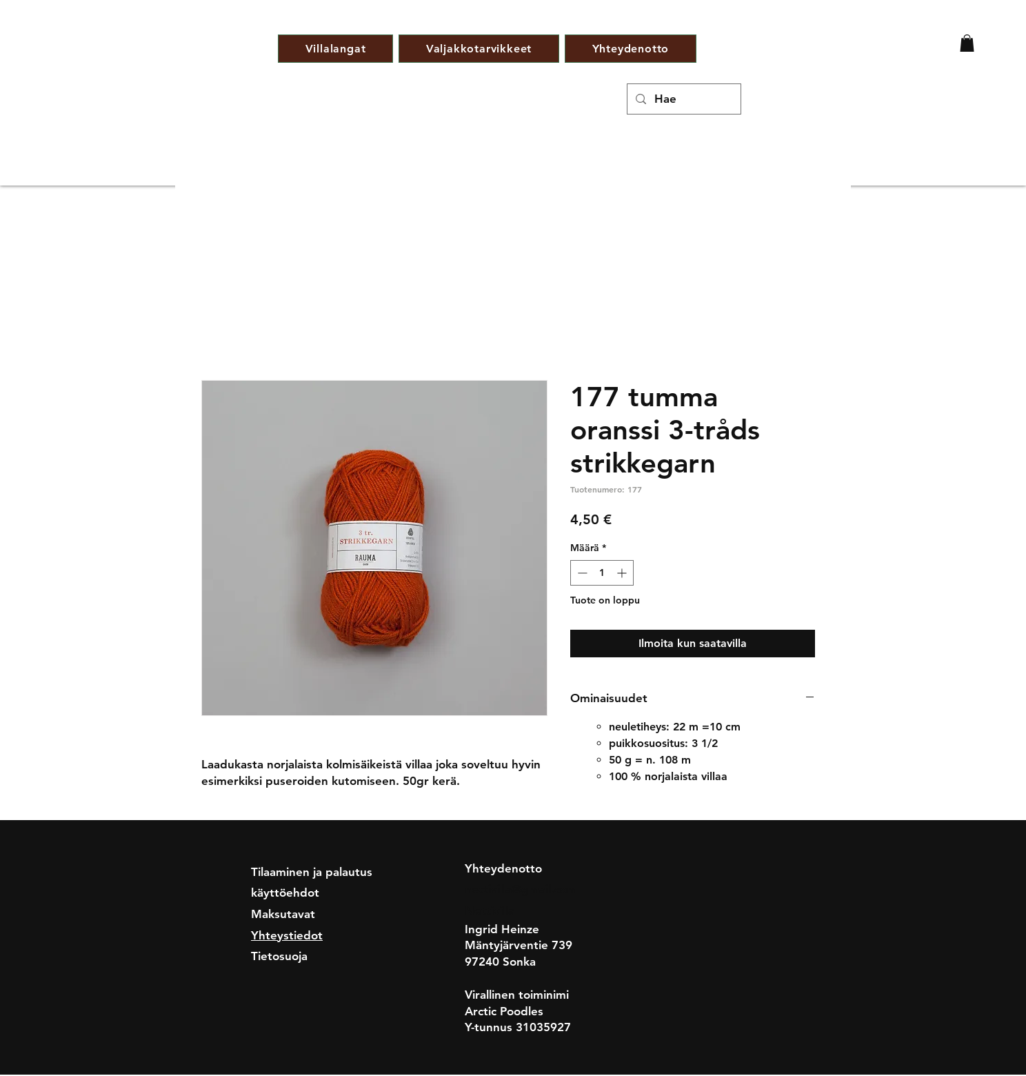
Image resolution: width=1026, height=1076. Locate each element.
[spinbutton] (602, 573)
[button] (967, 43)
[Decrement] (581, 573)
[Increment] (623, 573)
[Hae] (683, 99)
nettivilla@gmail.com (521, 889)
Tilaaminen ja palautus (311, 872)
